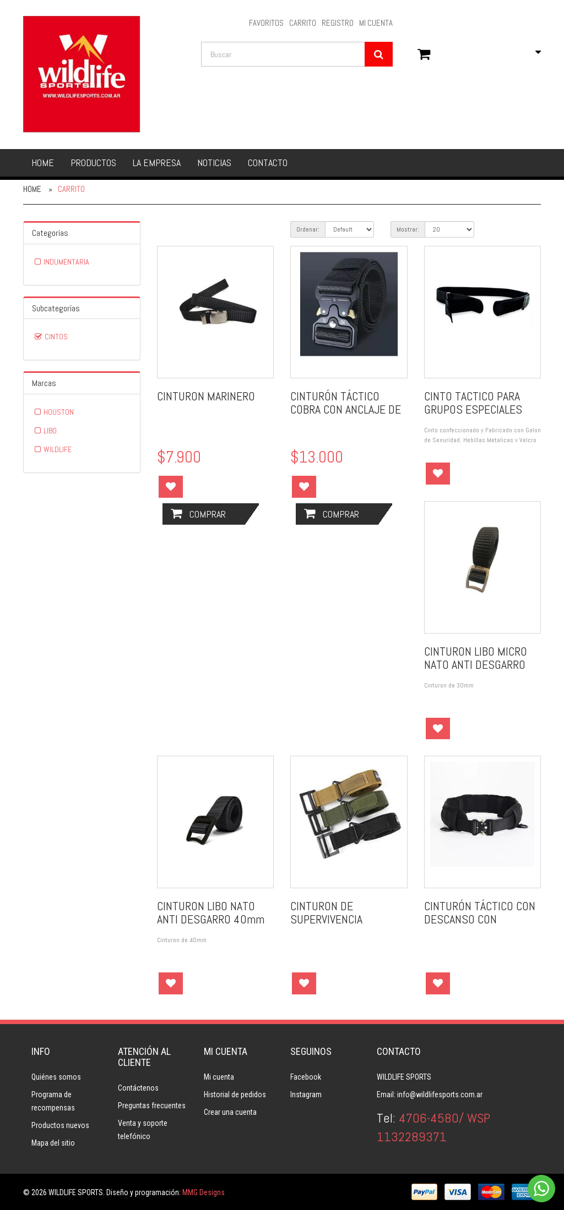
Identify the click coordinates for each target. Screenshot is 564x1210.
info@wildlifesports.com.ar (439, 1094)
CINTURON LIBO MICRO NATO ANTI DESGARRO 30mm (475, 664)
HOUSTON (59, 412)
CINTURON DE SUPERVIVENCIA (326, 912)
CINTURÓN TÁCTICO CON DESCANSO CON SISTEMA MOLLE (479, 919)
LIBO (50, 431)
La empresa (157, 162)
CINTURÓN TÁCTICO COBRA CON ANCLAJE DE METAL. (345, 409)
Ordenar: (307, 229)
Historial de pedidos (235, 1094)
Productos (93, 162)
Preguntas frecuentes (152, 1105)
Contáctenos (138, 1088)
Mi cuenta (219, 1076)
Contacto (268, 162)
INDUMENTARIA (66, 262)
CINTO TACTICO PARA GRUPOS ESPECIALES (473, 402)
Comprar (198, 513)
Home (42, 162)
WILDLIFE (58, 449)
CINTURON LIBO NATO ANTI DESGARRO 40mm (210, 912)
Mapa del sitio (53, 1142)
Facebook (305, 1076)
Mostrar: (408, 229)
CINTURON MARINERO (206, 396)
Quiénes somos (56, 1076)
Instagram (306, 1094)
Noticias (214, 162)
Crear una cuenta (230, 1112)
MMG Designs (203, 1192)
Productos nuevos (60, 1125)
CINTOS (56, 337)
